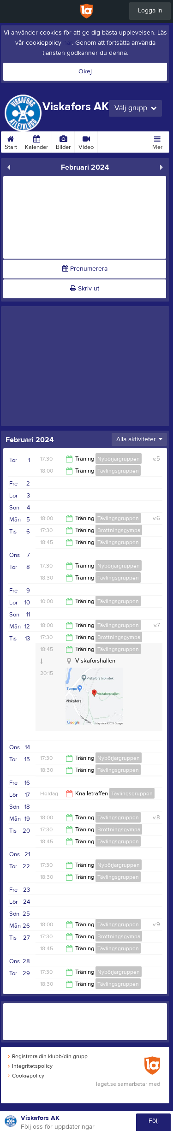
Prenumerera (84, 269)
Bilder (63, 141)
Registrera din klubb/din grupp (48, 1056)
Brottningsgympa (118, 530)
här (67, 43)
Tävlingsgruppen (118, 470)
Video (86, 141)
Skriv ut (84, 288)
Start (11, 141)
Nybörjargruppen (118, 458)
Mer (157, 141)
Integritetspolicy (30, 1066)
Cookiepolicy (26, 1075)
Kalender (36, 141)
